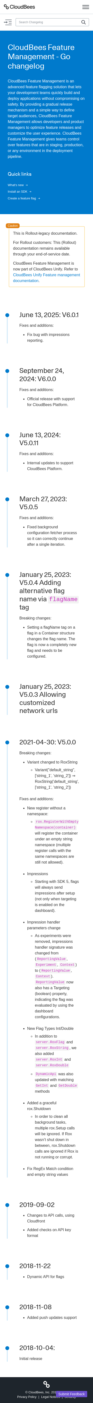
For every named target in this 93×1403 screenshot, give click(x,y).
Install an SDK (19, 191)
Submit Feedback (71, 1394)
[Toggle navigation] (85, 7)
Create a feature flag (24, 198)
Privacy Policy (27, 1397)
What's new (18, 185)
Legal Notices (50, 1397)
